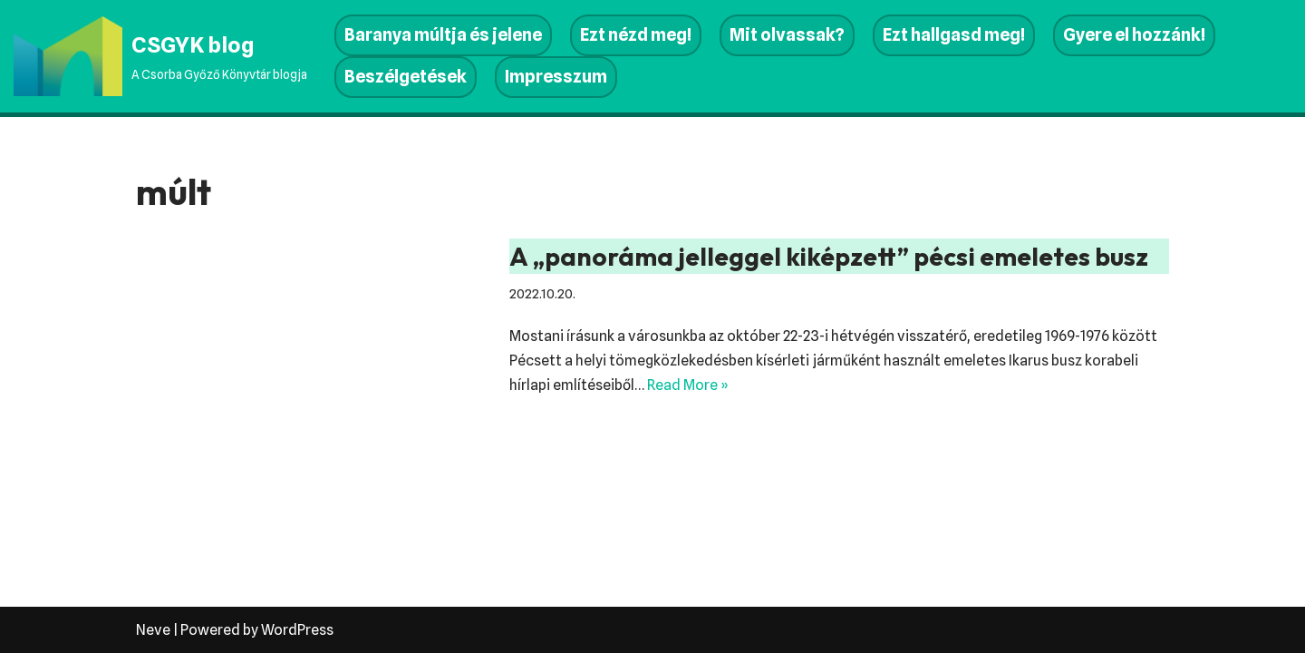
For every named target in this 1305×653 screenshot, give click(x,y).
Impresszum (556, 76)
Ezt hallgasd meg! (954, 34)
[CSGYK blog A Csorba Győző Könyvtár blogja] (160, 56)
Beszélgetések (405, 76)
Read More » (688, 385)
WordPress (297, 629)
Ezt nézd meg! (635, 34)
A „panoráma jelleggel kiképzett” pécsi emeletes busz (828, 256)
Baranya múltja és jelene (443, 34)
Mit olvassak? (787, 34)
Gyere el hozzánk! (1134, 34)
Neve (153, 629)
